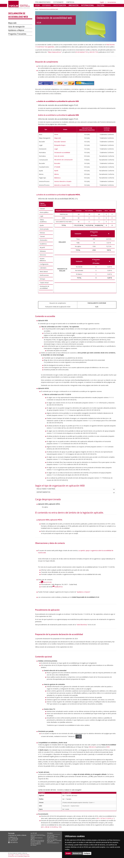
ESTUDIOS (46, 5)
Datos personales (24, 854)
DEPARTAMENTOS (45, 492)
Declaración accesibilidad (62, 152)
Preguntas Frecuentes (17, 33)
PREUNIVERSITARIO (43, 2)
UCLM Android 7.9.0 (81, 52)
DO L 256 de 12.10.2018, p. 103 (51, 827)
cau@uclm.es (58, 587)
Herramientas (111, 2)
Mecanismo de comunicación (63, 160)
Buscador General (59, 142)
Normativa (33, 845)
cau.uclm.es (13, 842)
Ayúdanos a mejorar (83, 592)
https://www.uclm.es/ (54, 52)
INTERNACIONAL (87, 5)
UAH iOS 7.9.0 (93, 52)
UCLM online (50, 837)
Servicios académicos (53, 842)
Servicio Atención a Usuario (62, 181)
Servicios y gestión (36, 842)
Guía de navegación (16, 26)
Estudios (50, 833)
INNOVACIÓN (73, 5)
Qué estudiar (50, 835)
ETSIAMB (57, 167)
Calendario (50, 841)
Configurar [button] (87, 853)
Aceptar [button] (68, 853)
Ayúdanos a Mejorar (16, 30)
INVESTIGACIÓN (59, 5)
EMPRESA (70, 2)
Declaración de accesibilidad (15, 856)
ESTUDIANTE (58, 2)
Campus (33, 836)
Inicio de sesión (59, 156)
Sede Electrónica (82, 625)
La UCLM (34, 833)
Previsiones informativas (37, 840)
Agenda (33, 839)
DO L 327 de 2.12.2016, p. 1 (105, 818)
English (102, 2)
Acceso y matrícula (52, 836)
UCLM (37, 5)
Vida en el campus (52, 839)
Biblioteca (57, 178)
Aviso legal (11, 854)
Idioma (56, 174)
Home (56, 134)
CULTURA (100, 5)
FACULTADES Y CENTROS (47, 489)
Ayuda (56, 170)
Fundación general (36, 844)
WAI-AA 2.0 (92, 747)
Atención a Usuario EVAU (62, 185)
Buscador (57, 163)
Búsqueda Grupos (59, 145)
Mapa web (12, 22)
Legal (56, 149)
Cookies (17, 854)
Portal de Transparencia (37, 841)
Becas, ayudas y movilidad (54, 840)
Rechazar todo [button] (77, 853)
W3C (108, 747)
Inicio (36, 9)
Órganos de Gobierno (37, 837)
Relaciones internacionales (38, 835)
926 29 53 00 (46, 582)
